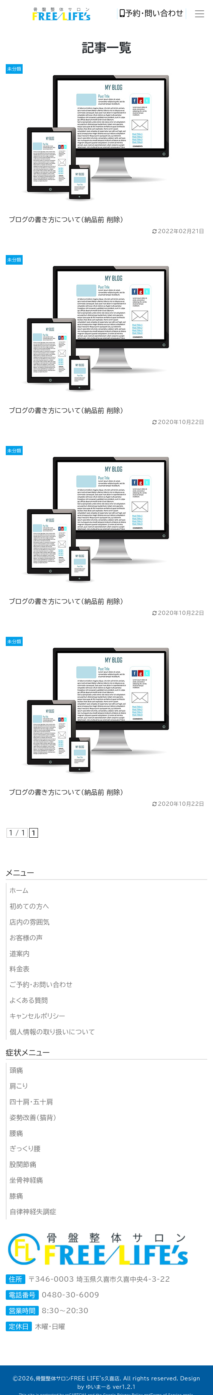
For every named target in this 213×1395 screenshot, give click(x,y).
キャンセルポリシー (37, 1016)
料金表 (20, 969)
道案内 (20, 953)
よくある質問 (29, 1000)
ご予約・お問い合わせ (41, 984)
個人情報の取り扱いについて (52, 1032)
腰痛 (16, 1133)
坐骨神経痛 (26, 1180)
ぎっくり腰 (25, 1148)
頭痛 (16, 1070)
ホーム (19, 890)
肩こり (19, 1086)
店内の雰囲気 (30, 922)
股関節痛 (23, 1164)
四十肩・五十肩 (31, 1101)
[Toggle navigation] (199, 14)
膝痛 (16, 1196)
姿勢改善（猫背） (33, 1117)
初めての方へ (29, 906)
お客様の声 (26, 937)
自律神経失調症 (33, 1211)
